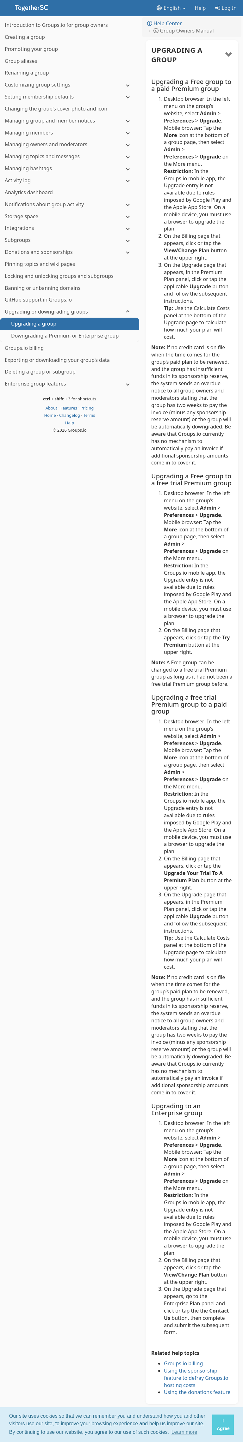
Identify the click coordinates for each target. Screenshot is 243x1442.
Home (50, 415)
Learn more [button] (184, 1432)
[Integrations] (69, 228)
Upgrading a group (176, 54)
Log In (226, 7)
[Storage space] (69, 216)
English (170, 7)
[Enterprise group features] (69, 384)
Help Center (164, 23)
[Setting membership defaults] (69, 97)
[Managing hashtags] (69, 168)
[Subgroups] (69, 240)
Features (69, 408)
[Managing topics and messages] (69, 156)
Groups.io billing (183, 1363)
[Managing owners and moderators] (69, 144)
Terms (89, 415)
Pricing (87, 408)
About (52, 408)
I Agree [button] (223, 1424)
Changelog (70, 415)
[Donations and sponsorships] (69, 252)
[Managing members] (69, 133)
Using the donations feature (197, 1392)
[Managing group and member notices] (69, 121)
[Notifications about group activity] (69, 204)
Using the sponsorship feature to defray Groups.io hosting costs (196, 1378)
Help (200, 7)
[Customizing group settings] (69, 85)
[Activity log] (69, 180)
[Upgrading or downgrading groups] (69, 312)
